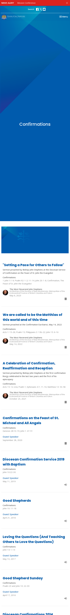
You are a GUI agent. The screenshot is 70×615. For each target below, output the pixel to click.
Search (31, 9)
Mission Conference (26, 2)
